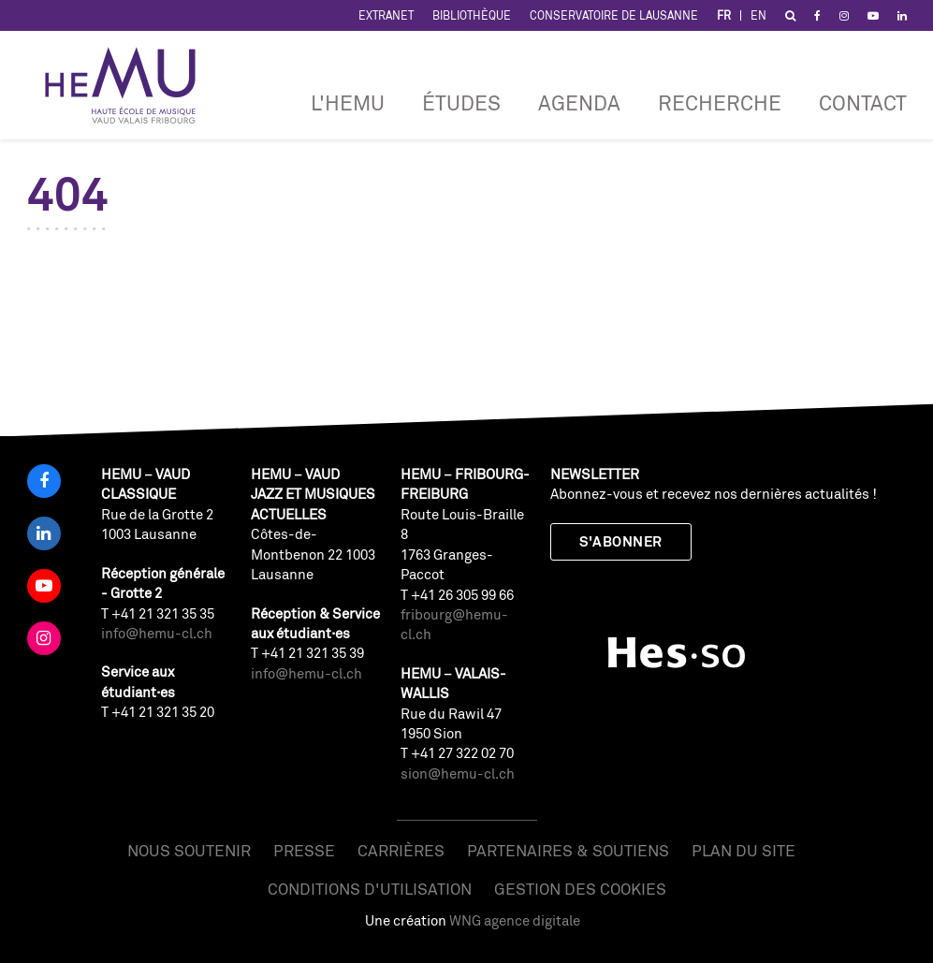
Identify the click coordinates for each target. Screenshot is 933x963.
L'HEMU (348, 102)
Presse (304, 850)
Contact (863, 102)
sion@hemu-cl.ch (458, 773)
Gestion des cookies (580, 888)
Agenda (579, 102)
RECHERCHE (719, 102)
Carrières (401, 850)
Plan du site (743, 850)
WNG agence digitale (514, 920)
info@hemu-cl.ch (156, 633)
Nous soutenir (189, 850)
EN (758, 15)
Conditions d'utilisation (370, 888)
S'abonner (620, 541)
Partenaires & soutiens (568, 850)
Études (461, 102)
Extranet (386, 15)
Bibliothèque (471, 15)
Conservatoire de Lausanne (614, 15)
